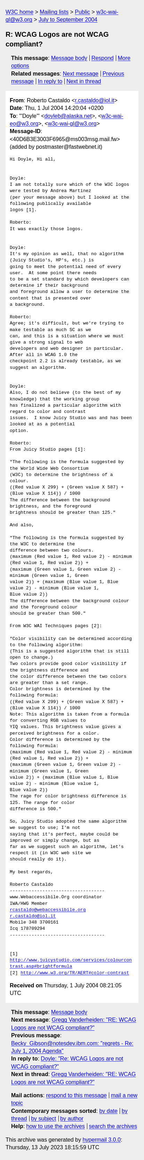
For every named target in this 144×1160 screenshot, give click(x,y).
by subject (43, 1119)
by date (108, 1111)
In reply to (50, 81)
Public (82, 12)
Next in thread (83, 81)
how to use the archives (55, 1126)
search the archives (113, 1126)
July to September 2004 (68, 20)
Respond (102, 58)
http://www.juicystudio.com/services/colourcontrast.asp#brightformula (71, 963)
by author (71, 1119)
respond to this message (76, 1095)
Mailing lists (54, 12)
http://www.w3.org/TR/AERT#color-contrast (75, 973)
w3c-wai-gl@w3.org (72, 124)
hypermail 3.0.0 (101, 1140)
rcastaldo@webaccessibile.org (48, 910)
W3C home (19, 12)
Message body (69, 58)
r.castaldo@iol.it (94, 100)
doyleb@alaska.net (67, 116)
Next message (80, 74)
